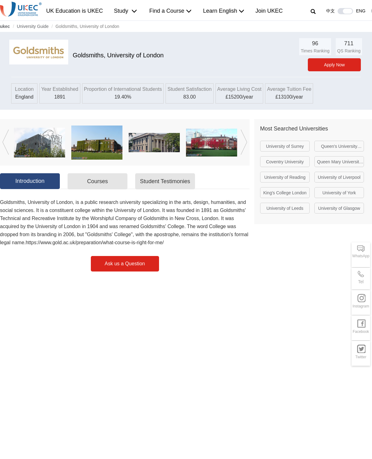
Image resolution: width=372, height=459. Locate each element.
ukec (5, 26)
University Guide (33, 26)
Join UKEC (269, 11)
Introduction (29, 181)
